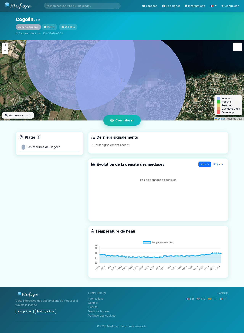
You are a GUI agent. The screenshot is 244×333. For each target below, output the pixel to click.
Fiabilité (93, 307)
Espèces (149, 5)
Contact (93, 302)
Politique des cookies (101, 315)
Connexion (230, 5)
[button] (122, 80)
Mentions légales (98, 311)
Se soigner (171, 5)
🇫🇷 (212, 5)
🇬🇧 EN (201, 299)
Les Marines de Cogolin (41, 147)
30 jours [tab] (218, 164)
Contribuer (122, 120)
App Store (24, 311)
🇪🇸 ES (213, 299)
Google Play (45, 311)
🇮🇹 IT (223, 299)
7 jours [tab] (205, 164)
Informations (195, 5)
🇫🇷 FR (190, 299)
